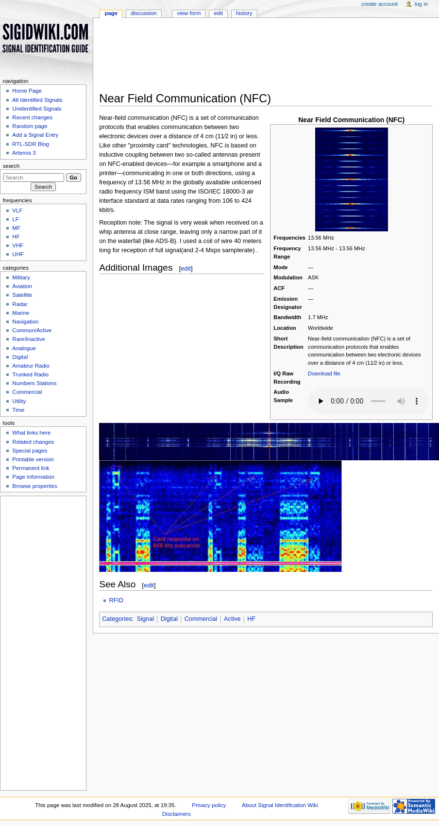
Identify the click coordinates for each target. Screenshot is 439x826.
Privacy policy (209, 805)
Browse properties (34, 486)
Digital (169, 618)
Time (18, 410)
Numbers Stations (34, 383)
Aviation (22, 286)
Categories (117, 618)
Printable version (32, 459)
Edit (218, 13)
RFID (116, 600)
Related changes (33, 442)
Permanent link (30, 468)
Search (11, 166)
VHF (17, 245)
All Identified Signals (37, 100)
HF (251, 618)
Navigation (25, 321)
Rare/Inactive (28, 339)
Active (232, 618)
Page (111, 13)
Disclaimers (176, 814)
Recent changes (32, 117)
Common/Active (31, 330)
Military (21, 277)
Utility (19, 401)
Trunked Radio (30, 374)
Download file (324, 373)
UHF (18, 254)
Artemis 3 (23, 153)
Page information (33, 477)
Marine (20, 313)
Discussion (143, 13)
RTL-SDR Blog (30, 144)
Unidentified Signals (36, 109)
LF (15, 219)
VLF (17, 210)
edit (186, 268)
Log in (421, 4)
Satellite (22, 295)
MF (16, 228)
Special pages (29, 450)
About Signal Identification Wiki (280, 805)
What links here (31, 433)
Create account (379, 4)
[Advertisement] (233, 57)
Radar (19, 304)
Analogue (23, 348)
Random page (29, 126)
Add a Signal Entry (35, 135)
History (244, 13)
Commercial (201, 618)
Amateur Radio (30, 366)
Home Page (26, 91)
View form (189, 13)
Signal (145, 618)
